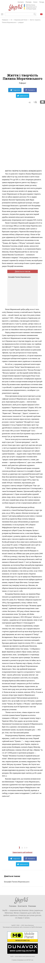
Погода (41, 2)
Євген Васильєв (29, 925)
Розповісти (30, 90)
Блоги (35, 2)
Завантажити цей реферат (22, 852)
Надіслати (15, 90)
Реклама (28, 2)
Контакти (21, 2)
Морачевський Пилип (20, 20)
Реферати (5, 20)
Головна (12, 906)
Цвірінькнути (22, 96)
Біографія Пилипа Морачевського (19, 277)
